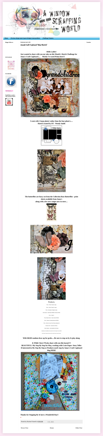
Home (6, 38)
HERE (53, 350)
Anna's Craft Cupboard (29, 57)
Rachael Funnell (32, 421)
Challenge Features (48, 38)
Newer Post (24, 428)
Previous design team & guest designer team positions (25, 38)
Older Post (78, 428)
